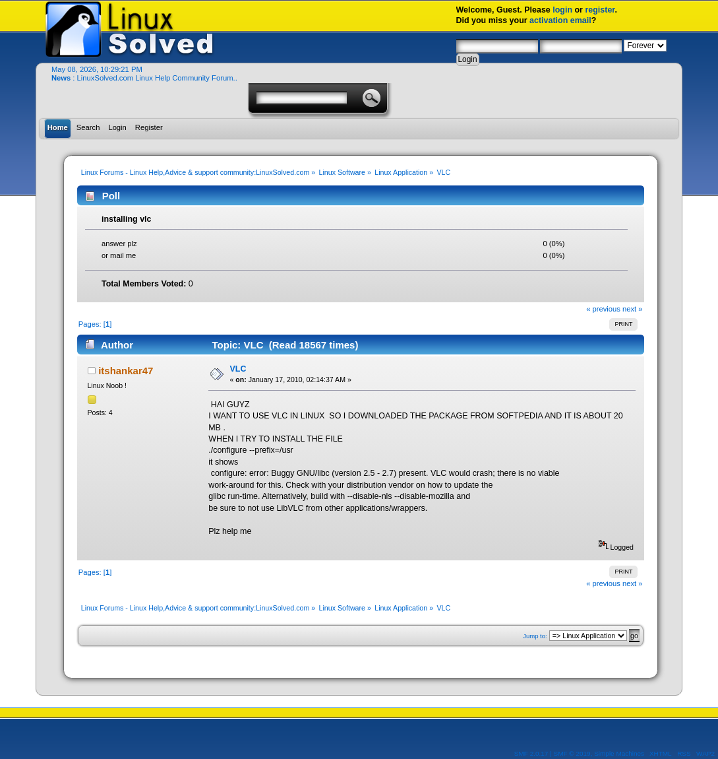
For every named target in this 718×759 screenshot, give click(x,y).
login (562, 10)
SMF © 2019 (572, 753)
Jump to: (535, 636)
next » (632, 309)
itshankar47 (125, 370)
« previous (603, 309)
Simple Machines (619, 753)
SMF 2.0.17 (531, 753)
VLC (237, 369)
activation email (560, 20)
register (599, 10)
